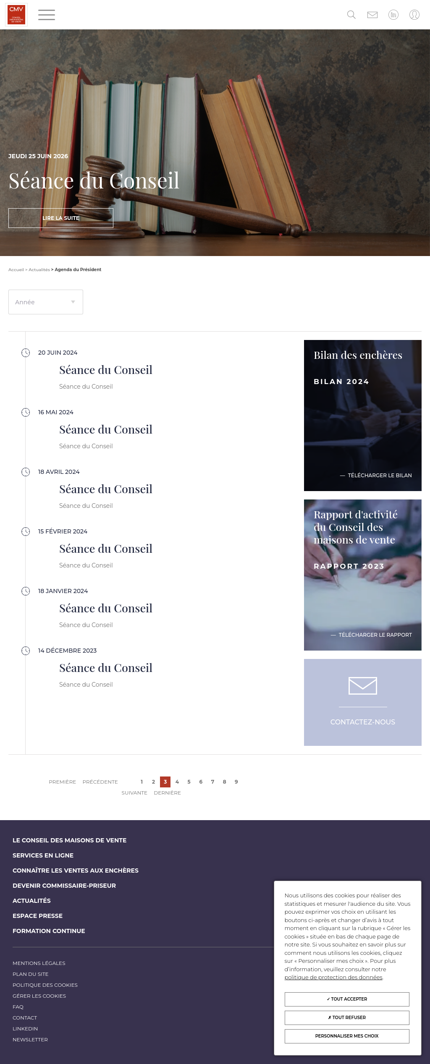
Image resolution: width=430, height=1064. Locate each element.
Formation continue (49, 931)
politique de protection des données (334, 977)
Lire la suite (60, 218)
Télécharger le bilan (380, 475)
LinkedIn (25, 1028)
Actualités (39, 269)
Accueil (16, 269)
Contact (25, 1017)
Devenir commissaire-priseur (64, 885)
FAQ (18, 1007)
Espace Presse (38, 915)
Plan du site (31, 974)
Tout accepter (347, 999)
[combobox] (45, 302)
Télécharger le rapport (375, 635)
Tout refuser (347, 1017)
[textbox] (46, 305)
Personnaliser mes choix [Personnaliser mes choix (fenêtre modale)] (347, 1036)
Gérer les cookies (39, 996)
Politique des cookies (45, 985)
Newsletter (30, 1039)
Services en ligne (43, 855)
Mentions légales (39, 963)
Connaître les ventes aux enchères (76, 870)
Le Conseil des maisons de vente (69, 840)
